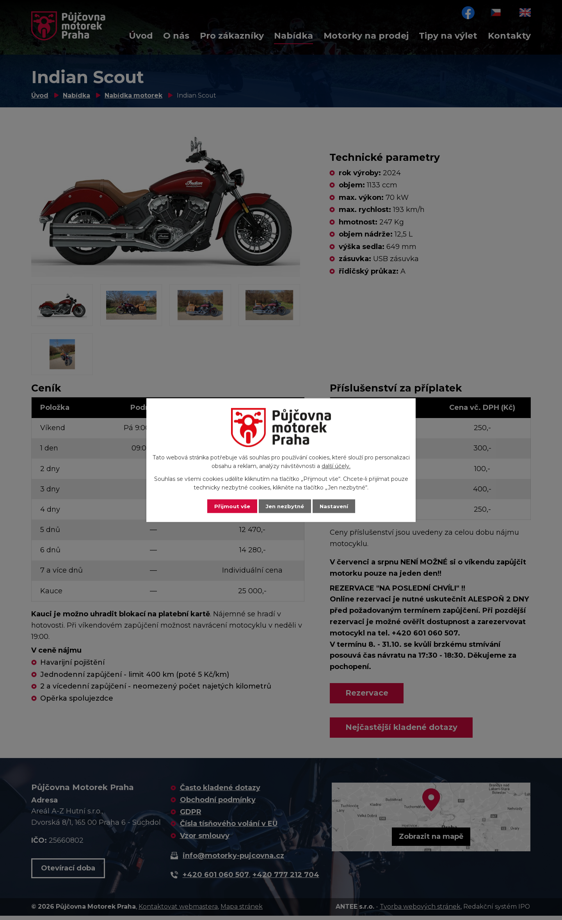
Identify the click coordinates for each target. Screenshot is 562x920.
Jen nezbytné (284, 505)
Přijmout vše (230, 505)
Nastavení (335, 505)
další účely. (336, 466)
